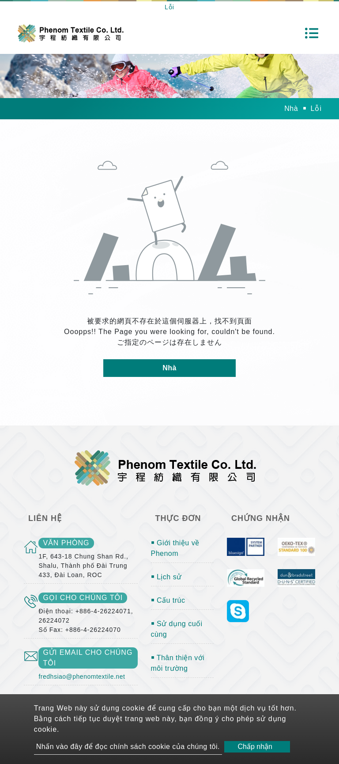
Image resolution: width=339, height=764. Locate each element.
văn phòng (66, 543)
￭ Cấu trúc (168, 600)
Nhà (291, 108)
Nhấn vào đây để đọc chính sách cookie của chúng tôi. (128, 746)
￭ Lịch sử (166, 577)
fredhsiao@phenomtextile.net (81, 676)
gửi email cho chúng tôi (87, 658)
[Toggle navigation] (311, 33)
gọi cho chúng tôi (83, 597)
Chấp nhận (254, 746)
